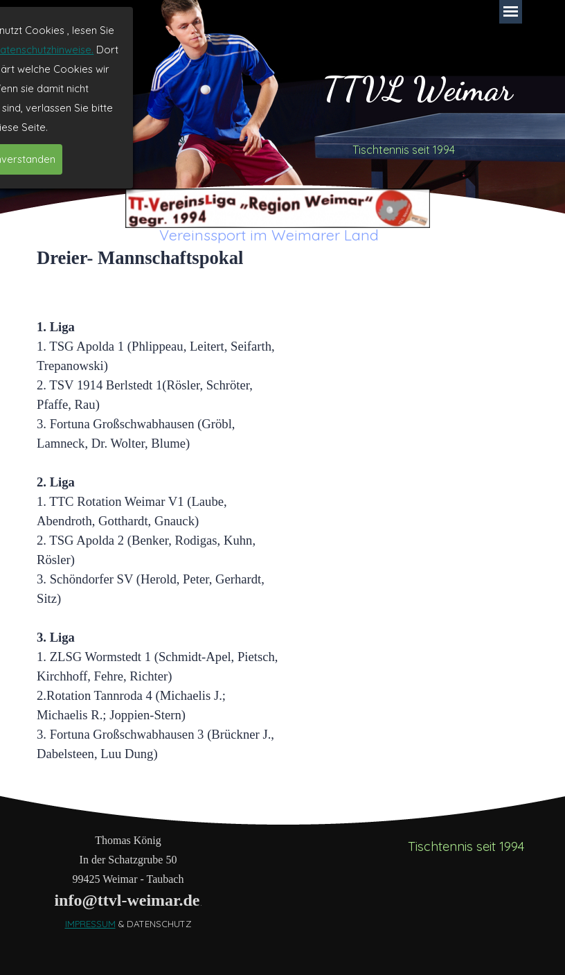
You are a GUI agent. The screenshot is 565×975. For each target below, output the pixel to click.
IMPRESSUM (90, 923)
